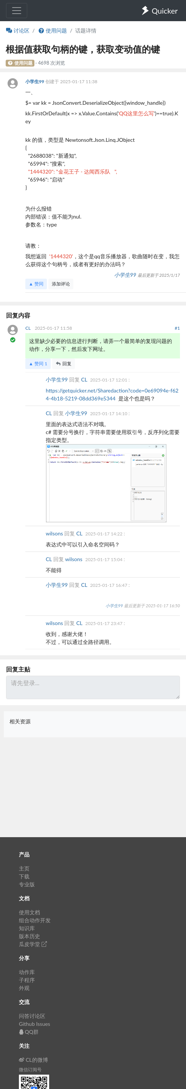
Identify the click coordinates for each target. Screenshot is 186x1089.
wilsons (55, 533)
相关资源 (20, 721)
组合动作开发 (35, 920)
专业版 (27, 884)
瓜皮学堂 (33, 944)
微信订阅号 (30, 1069)
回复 (63, 363)
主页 (24, 868)
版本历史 (29, 936)
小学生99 (35, 81)
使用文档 (29, 912)
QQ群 (29, 1031)
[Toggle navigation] (16, 10)
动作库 (27, 972)
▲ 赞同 (36, 284)
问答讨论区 (32, 1016)
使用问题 (52, 30)
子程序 (27, 980)
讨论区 (17, 30)
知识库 (27, 928)
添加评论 (61, 284)
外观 (24, 988)
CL (28, 328)
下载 (24, 876)
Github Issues (34, 1024)
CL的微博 (33, 1059)
